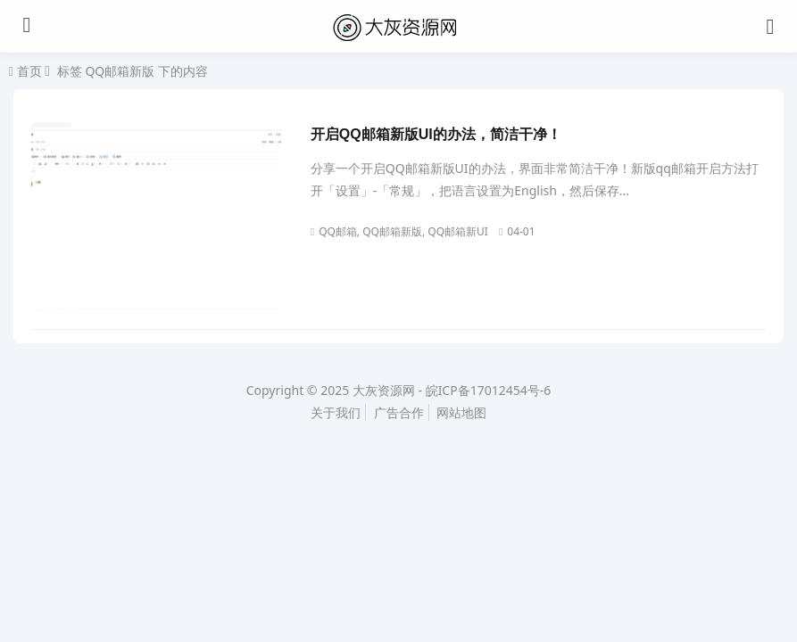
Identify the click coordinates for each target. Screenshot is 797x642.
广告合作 (399, 412)
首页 (27, 71)
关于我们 (336, 412)
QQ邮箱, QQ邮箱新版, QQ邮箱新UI (399, 231)
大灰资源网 (384, 390)
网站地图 (461, 412)
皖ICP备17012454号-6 (489, 390)
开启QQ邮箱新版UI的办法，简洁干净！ (436, 134)
